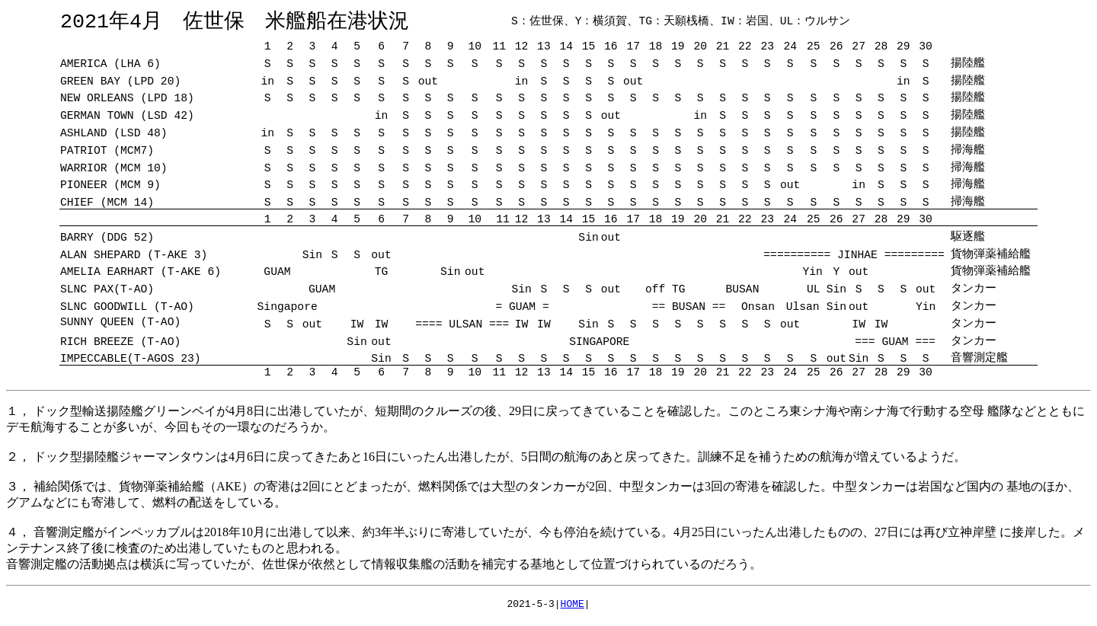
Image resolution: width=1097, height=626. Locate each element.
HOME (572, 607)
